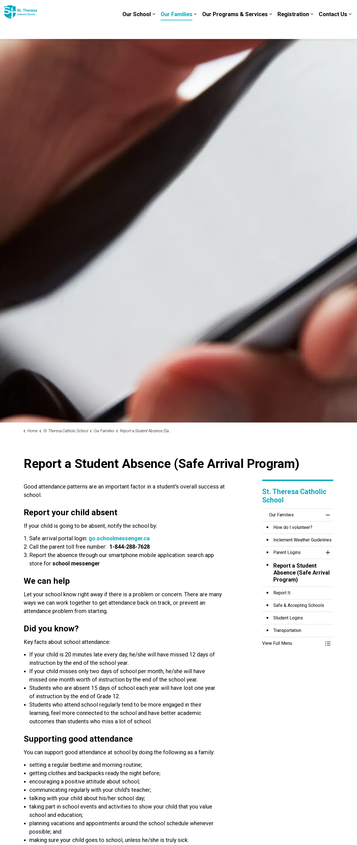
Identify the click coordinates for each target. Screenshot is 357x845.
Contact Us (333, 29)
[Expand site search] (347, 9)
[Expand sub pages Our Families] (195, 29)
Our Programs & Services (235, 29)
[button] (292, 643)
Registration (293, 29)
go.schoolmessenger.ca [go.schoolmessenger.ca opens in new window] (119, 538)
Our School (136, 29)
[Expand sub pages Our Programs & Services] (270, 29)
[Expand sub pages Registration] (312, 29)
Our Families (176, 29)
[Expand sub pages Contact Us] (350, 29)
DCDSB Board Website (312, 9)
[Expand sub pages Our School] (153, 29)
